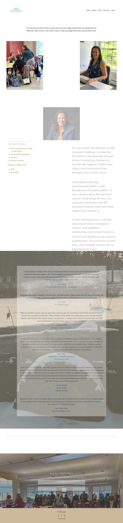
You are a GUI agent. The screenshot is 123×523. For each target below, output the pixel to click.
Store (100, 10)
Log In (112, 10)
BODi (12, 169)
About (88, 10)
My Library (106, 10)
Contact (94, 10)
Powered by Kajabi (61, 518)
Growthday (15, 172)
